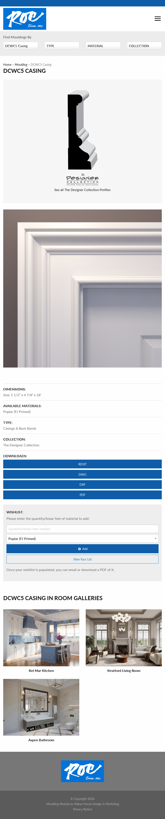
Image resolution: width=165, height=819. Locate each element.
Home (7, 64)
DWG (82, 474)
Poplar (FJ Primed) (17, 411)
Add (82, 549)
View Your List (82, 559)
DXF (82, 484)
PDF (83, 495)
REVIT (82, 464)
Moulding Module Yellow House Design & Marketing (82, 804)
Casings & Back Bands (19, 428)
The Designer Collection (21, 444)
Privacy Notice (82, 809)
